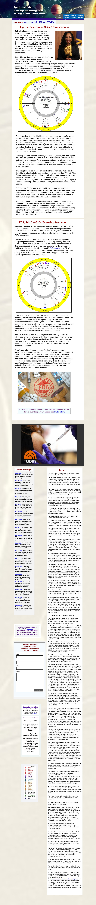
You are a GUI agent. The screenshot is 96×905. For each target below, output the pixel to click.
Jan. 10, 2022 (18, 512)
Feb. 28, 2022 (18, 566)
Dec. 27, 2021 (18, 496)
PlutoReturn (59, 412)
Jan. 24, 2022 (18, 527)
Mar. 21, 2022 (18, 589)
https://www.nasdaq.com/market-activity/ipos (64, 879)
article (55, 248)
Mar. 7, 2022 (18, 574)
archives (29, 629)
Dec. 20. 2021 (18, 488)
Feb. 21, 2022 (18, 558)
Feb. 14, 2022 (18, 550)
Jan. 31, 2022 (18, 535)
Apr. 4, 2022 (18, 605)
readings (34, 713)
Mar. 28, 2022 (18, 597)
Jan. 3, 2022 (18, 504)
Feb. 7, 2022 (18, 543)
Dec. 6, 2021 (18, 473)
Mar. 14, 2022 (18, 581)
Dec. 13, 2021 (18, 480)
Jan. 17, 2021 (18, 519)
